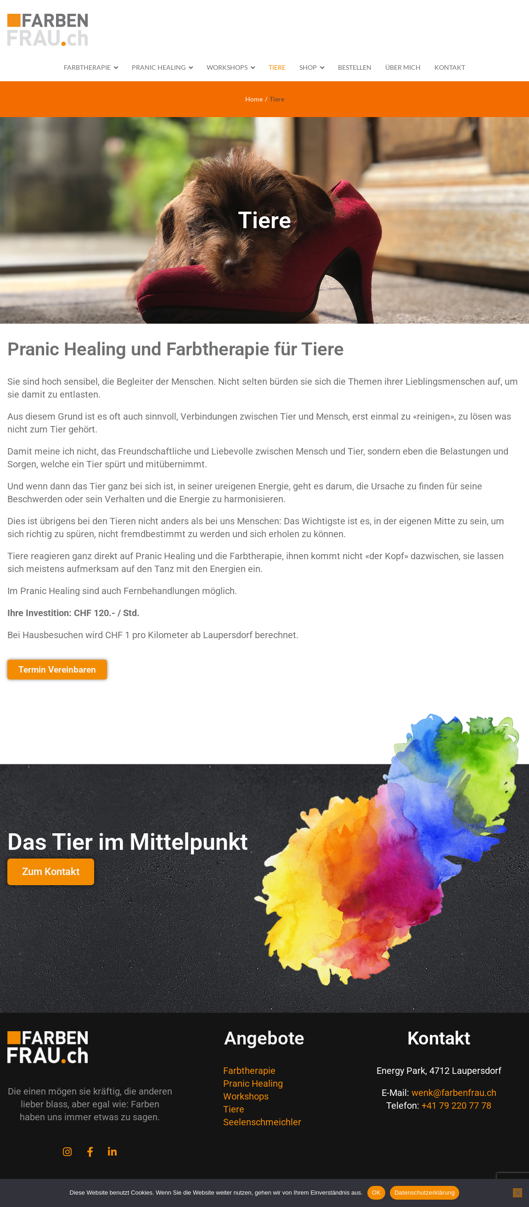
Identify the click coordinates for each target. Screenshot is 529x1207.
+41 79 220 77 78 (456, 1105)
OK (376, 1192)
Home (254, 99)
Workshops (246, 1096)
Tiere (233, 1109)
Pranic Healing (253, 1083)
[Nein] (517, 1192)
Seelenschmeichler (262, 1122)
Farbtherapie (249, 1070)
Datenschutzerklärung (424, 1192)
